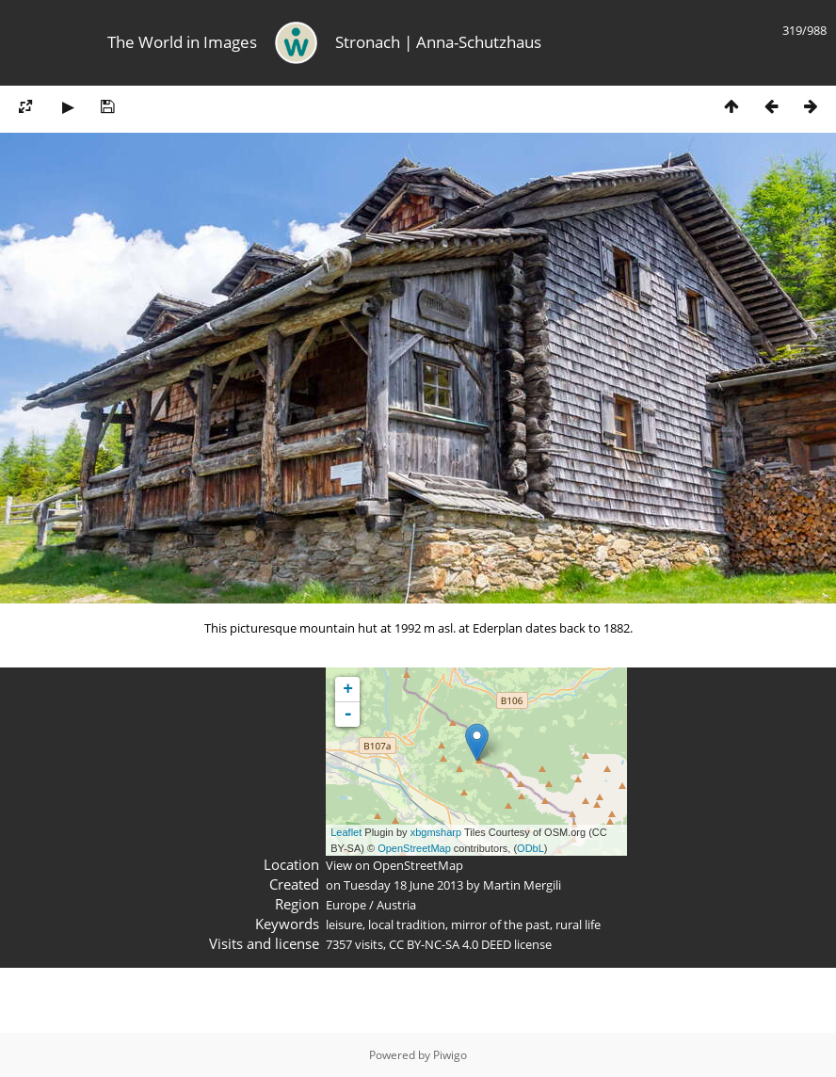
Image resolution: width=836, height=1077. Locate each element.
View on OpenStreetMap (394, 865)
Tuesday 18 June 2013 (403, 884)
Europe (346, 904)
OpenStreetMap (414, 848)
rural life (578, 924)
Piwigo (450, 1055)
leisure (344, 924)
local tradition (406, 924)
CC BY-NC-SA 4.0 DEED (450, 944)
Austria (396, 904)
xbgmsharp (435, 832)
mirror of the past (500, 924)
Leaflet (346, 832)
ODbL (530, 848)
